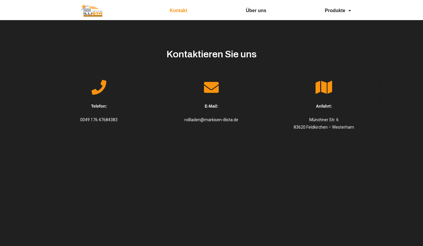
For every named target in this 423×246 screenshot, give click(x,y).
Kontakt (178, 10)
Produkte (338, 10)
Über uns (256, 10)
